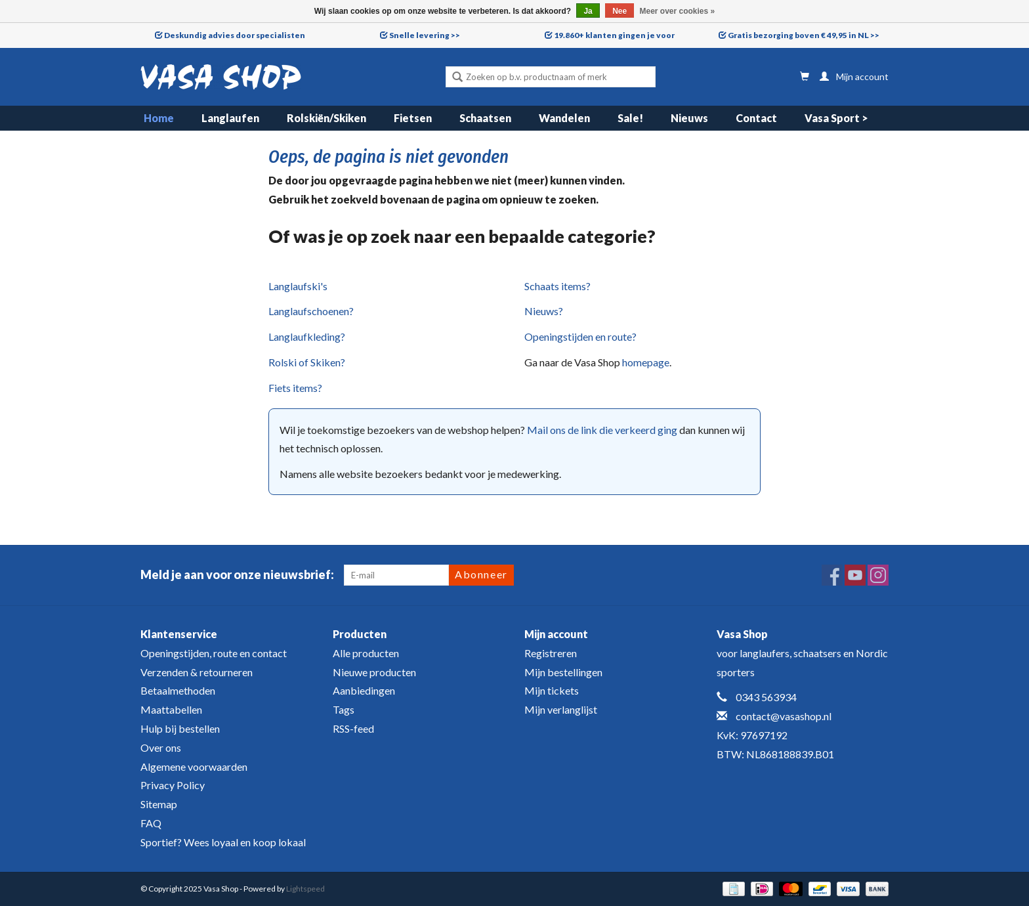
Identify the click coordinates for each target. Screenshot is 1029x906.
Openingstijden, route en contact (213, 653)
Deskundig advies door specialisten (234, 35)
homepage (645, 362)
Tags (343, 709)
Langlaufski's (297, 286)
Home (159, 118)
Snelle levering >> (424, 35)
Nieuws (689, 118)
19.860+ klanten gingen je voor (614, 35)
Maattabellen (171, 709)
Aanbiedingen (364, 690)
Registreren (550, 653)
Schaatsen (485, 118)
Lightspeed (305, 889)
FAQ (150, 823)
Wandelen (564, 118)
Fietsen (413, 118)
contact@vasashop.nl (783, 716)
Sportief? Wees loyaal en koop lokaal (223, 842)
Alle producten (366, 653)
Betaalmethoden (177, 690)
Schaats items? (557, 286)
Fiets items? (295, 387)
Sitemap (158, 804)
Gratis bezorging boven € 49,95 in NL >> (803, 35)
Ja (587, 11)
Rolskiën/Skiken (326, 118)
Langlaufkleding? (306, 336)
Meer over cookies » (677, 11)
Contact (756, 118)
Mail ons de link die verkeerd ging (602, 429)
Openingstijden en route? (580, 336)
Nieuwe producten (374, 672)
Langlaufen (230, 118)
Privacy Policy (172, 785)
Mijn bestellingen (563, 672)
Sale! (630, 118)
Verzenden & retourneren (196, 672)
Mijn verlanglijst (560, 709)
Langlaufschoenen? (311, 311)
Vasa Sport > (836, 118)
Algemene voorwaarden (193, 766)
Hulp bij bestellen (180, 728)
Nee (619, 11)
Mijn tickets (551, 690)
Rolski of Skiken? (306, 362)
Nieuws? (543, 311)
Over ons (160, 747)
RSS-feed (353, 728)
